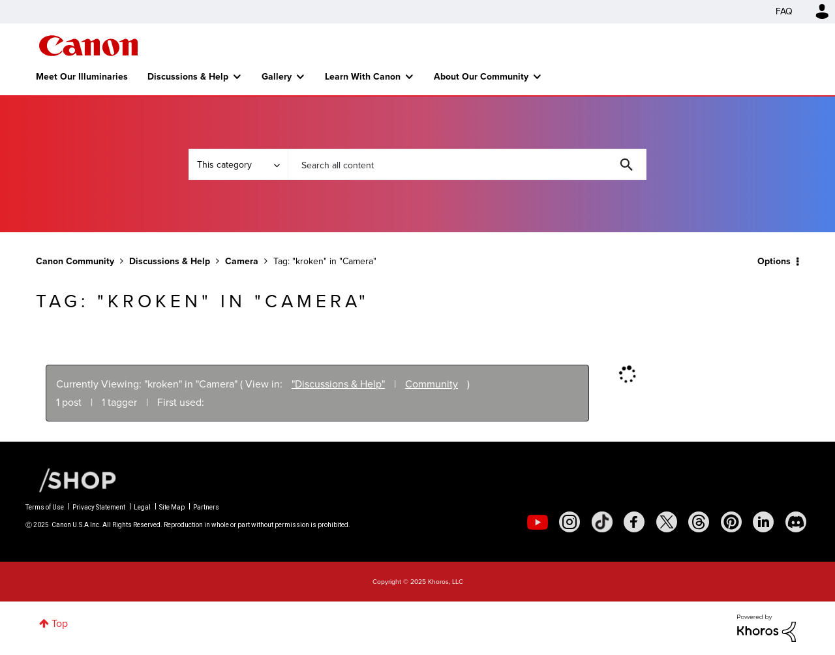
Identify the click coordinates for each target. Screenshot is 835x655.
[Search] (467, 164)
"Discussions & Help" (338, 383)
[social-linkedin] (763, 521)
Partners (206, 507)
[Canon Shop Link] (71, 479)
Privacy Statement (98, 507)
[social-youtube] (537, 521)
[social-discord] (795, 521)
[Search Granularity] (238, 164)
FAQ (784, 11)
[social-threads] (698, 521)
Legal (142, 507)
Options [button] (774, 260)
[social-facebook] (634, 521)
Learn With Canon (363, 76)
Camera (241, 260)
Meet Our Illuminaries (82, 76)
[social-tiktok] (602, 521)
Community (431, 383)
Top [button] (60, 623)
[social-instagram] (569, 521)
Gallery (277, 76)
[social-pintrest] (731, 521)
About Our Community (481, 76)
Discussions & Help (187, 76)
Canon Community (88, 46)
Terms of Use (44, 507)
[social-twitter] (666, 521)
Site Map (172, 507)
